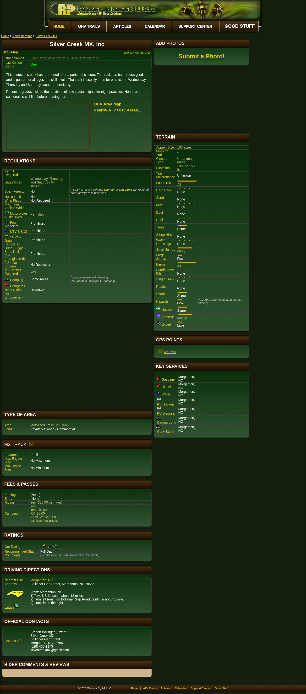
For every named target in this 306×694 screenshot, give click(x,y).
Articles (165, 688)
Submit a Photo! (202, 56)
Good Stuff (221, 688)
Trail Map (10, 52)
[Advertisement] (77, 356)
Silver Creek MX (46, 36)
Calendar (180, 688)
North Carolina (22, 36)
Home (5, 36)
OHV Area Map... (109, 104)
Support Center (200, 688)
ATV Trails (149, 688)
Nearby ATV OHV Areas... (117, 110)
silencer (109, 189)
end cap (124, 189)
